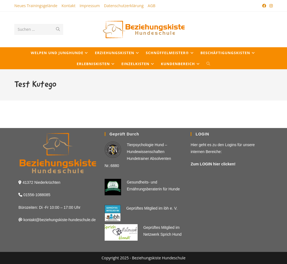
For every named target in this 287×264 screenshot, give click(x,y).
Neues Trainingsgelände (35, 5)
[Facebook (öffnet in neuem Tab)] (264, 6)
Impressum (90, 5)
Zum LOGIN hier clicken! (213, 164)
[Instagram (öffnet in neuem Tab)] (270, 6)
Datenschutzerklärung (124, 5)
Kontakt (69, 5)
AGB (151, 5)
